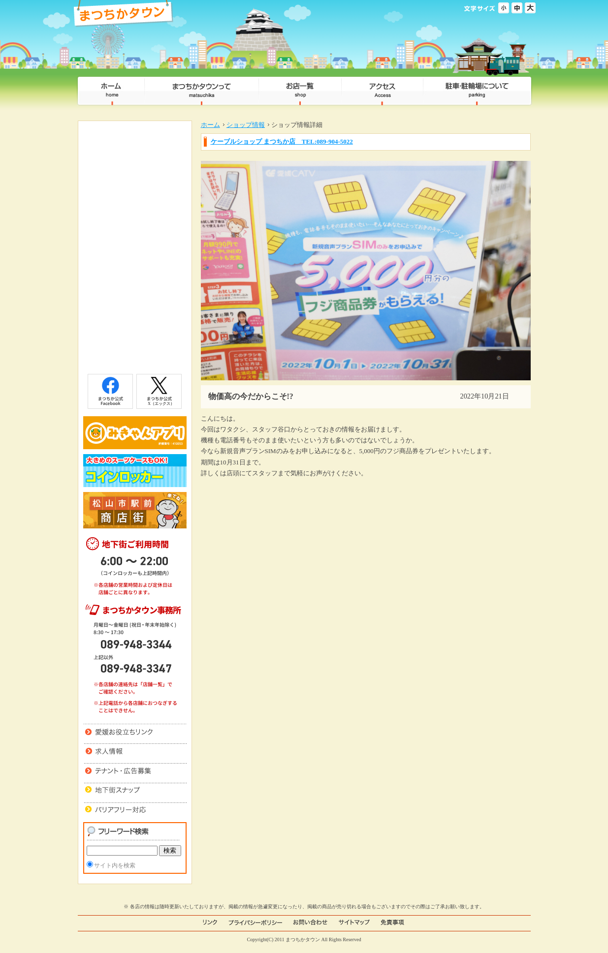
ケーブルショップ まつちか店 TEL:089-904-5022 (282, 141)
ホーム (210, 124)
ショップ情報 (245, 124)
